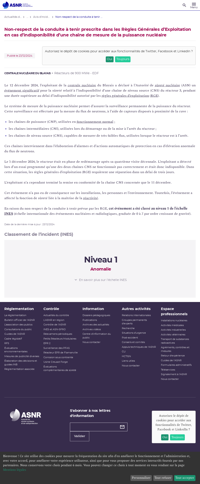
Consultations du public (18, 329)
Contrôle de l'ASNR (54, 324)
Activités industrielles (173, 330)
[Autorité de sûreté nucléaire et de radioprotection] (18, 5)
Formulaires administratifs (176, 365)
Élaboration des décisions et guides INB (20, 363)
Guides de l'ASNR (14, 334)
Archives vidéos (92, 329)
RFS (6, 343)
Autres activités (136, 309)
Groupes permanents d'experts (134, 322)
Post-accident (130, 337)
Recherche (128, 328)
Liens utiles (128, 361)
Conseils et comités (133, 342)
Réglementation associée (19, 369)
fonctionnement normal (95, 121)
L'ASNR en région (53, 320)
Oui (109, 59)
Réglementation (19, 309)
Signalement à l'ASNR (174, 374)
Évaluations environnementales (15, 350)
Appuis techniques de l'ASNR (139, 347)
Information (93, 309)
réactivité (90, 198)
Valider (79, 436)
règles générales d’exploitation (125, 95)
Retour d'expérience (173, 355)
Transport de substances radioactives (175, 341)
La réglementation (15, 315)
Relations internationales (136, 315)
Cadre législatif (13, 339)
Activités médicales (172, 325)
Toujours (122, 59)
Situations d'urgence (134, 333)
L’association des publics (18, 324)
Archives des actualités (96, 324)
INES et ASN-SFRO (54, 329)
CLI (124, 351)
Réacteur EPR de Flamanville (60, 352)
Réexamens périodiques (57, 334)
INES (8, 213)
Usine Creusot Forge (55, 362)
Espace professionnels (174, 311)
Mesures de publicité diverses (21, 356)
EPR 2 (46, 343)
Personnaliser (141, 478)
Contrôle (51, 309)
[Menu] (193, 5)
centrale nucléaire (82, 85)
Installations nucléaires (174, 320)
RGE (154, 95)
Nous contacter (91, 342)
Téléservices (168, 370)
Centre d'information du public (97, 336)
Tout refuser (162, 478)
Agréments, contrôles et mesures (175, 349)
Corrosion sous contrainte (58, 357)
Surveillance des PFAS (56, 348)
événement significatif (21, 90)
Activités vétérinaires (173, 334)
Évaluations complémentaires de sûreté (59, 369)
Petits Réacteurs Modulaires (59, 339)
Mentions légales (14, 470)
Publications (90, 320)
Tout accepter (184, 478)
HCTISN (126, 356)
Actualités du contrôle (56, 315)
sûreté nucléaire (167, 85)
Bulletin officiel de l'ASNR (19, 320)
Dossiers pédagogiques (96, 315)
